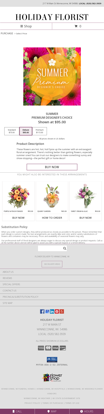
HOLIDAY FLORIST (51, 17)
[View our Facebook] (42, 312)
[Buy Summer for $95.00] (52, 167)
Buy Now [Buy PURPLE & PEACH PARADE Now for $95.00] (18, 217)
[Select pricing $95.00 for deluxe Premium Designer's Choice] (26, 131)
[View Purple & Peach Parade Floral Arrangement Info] (18, 195)
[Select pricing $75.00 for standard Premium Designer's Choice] (11, 131)
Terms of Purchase (53, 403)
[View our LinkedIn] (52, 312)
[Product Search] (52, 248)
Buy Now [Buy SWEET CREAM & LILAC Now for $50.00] (85, 217)
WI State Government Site (66, 398)
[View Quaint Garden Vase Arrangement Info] (52, 195)
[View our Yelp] (62, 312)
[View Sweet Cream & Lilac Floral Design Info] (85, 195)
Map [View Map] (52, 411)
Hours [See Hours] (86, 411)
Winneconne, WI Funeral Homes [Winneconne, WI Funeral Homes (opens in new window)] (18, 389)
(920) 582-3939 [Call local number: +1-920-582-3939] (93, 3)
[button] (52, 359)
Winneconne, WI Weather (37, 398)
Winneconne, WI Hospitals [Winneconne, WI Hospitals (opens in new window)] (51, 389)
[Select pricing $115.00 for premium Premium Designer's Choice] (39, 131)
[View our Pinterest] (57, 312)
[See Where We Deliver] (52, 264)
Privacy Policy (32, 403)
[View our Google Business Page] (47, 312)
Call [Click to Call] (17, 411)
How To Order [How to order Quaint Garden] (52, 217)
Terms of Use (72, 403)
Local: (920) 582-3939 (52, 334)
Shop (26, 26)
